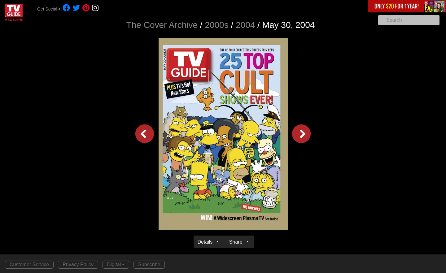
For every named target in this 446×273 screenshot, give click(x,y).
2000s (216, 25)
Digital (114, 264)
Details (206, 242)
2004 (245, 25)
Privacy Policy (78, 264)
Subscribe (149, 264)
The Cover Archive (162, 25)
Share (237, 242)
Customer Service (29, 264)
